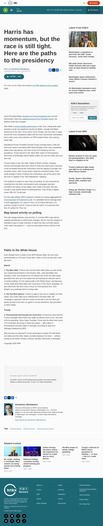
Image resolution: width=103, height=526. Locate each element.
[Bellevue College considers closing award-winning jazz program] (32, 451)
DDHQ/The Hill (26, 200)
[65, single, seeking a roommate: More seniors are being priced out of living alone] (12, 451)
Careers (60, 499)
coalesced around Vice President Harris (38, 119)
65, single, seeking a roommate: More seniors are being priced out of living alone (12, 463)
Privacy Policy (83, 499)
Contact (39, 490)
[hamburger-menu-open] (5, 3)
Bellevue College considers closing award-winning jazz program (31, 462)
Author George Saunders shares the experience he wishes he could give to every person (50, 453)
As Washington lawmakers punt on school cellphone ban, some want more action (82, 90)
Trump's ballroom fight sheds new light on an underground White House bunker (81, 169)
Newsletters (61, 494)
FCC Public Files (84, 504)
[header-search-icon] (84, 3)
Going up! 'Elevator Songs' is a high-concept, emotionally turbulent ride (82, 192)
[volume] (11, 10)
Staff (38, 494)
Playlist (60, 485)
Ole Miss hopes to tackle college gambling (70, 449)
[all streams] (93, 10)
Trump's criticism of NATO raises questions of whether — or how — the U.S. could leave (90, 453)
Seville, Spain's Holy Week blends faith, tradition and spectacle (80, 180)
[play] (5, 10)
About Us (39, 485)
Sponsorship (62, 503)
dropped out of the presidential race (36, 116)
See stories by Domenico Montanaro (30, 420)
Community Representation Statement (87, 490)
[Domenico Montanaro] (8, 409)
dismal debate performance (26, 126)
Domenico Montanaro (20, 69)
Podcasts (61, 490)
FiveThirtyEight (10, 200)
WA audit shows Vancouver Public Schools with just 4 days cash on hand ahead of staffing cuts (82, 66)
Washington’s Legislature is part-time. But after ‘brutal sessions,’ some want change (81, 54)
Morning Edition (15, 428)
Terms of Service (84, 495)
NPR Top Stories (29, 428)
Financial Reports (84, 485)
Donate (94, 3)
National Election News (45, 428)
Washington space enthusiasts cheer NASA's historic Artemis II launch (82, 79)
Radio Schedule (41, 503)
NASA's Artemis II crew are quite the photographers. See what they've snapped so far (83, 158)
